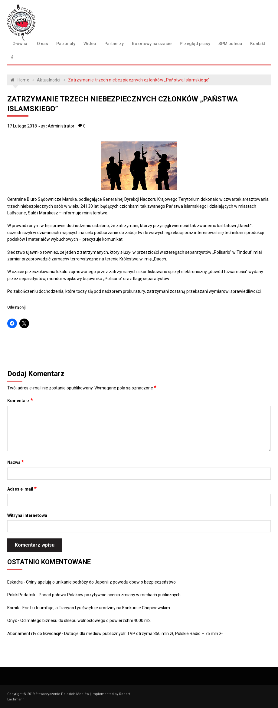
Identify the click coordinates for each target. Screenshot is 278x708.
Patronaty (65, 43)
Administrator (61, 126)
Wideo (89, 43)
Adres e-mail (22, 489)
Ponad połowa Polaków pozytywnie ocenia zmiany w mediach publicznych (110, 594)
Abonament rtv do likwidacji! (34, 633)
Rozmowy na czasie (152, 43)
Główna (19, 43)
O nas (42, 43)
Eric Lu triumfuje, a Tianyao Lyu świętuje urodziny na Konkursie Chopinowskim (96, 607)
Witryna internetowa (27, 515)
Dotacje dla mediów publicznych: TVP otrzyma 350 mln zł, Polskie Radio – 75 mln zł (143, 633)
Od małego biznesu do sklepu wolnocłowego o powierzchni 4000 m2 (85, 620)
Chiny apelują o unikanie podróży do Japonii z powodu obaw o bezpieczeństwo (101, 582)
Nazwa (15, 462)
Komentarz (20, 400)
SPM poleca (230, 43)
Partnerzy (114, 43)
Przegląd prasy (195, 43)
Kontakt (257, 43)
